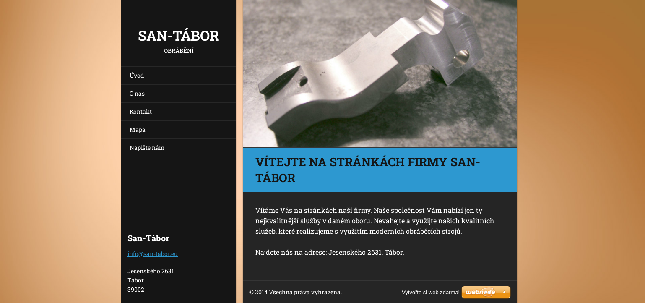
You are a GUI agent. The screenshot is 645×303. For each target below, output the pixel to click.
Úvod (137, 75)
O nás (137, 93)
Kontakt (141, 111)
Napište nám (147, 148)
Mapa (138, 129)
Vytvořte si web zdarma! (431, 292)
